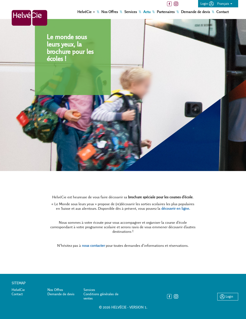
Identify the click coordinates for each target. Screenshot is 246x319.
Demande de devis (196, 12)
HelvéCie (18, 290)
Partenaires (166, 12)
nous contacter (93, 245)
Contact (222, 12)
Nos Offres (110, 12)
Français (224, 3)
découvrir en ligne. (175, 208)
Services (131, 12)
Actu (147, 12)
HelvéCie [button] (86, 12)
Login (207, 3)
